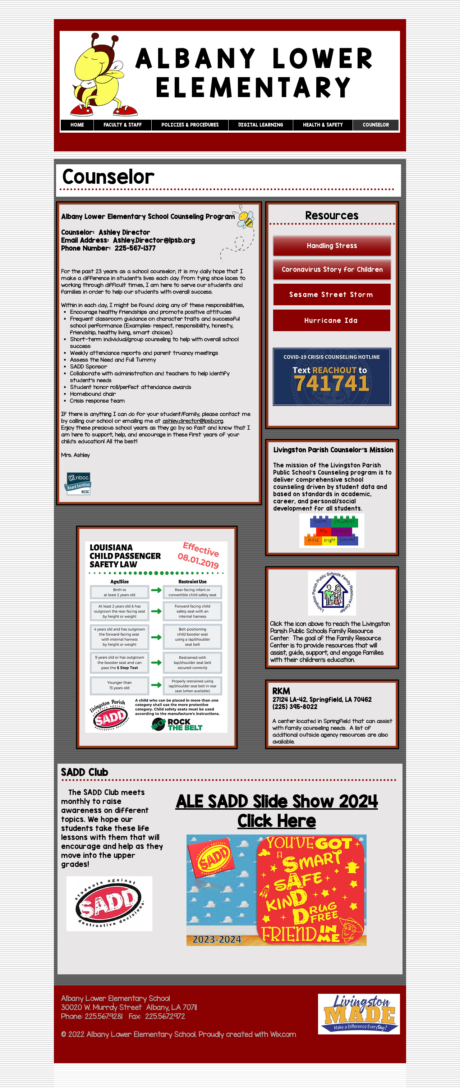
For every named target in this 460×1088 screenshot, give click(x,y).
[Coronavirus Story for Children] (332, 269)
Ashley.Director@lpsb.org (154, 240)
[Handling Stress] (332, 246)
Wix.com (283, 1034)
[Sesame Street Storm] (332, 294)
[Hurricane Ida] (331, 320)
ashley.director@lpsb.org (192, 420)
